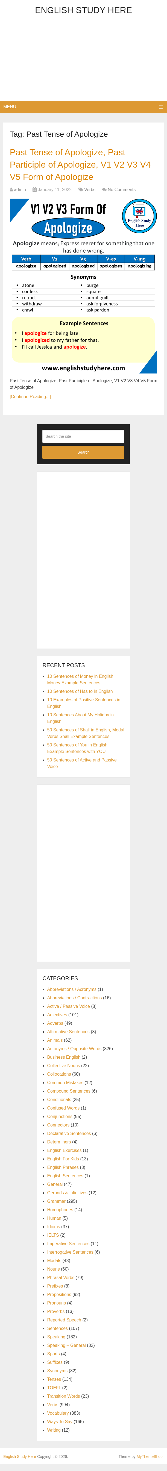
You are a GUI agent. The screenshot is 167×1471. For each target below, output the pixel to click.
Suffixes (55, 1369)
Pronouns (56, 1309)
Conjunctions (59, 1123)
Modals (54, 1267)
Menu (9, 106)
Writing (54, 1437)
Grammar (56, 1208)
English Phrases (63, 1174)
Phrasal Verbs (60, 1284)
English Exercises (64, 1157)
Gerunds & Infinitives (67, 1199)
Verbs (89, 196)
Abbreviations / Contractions (74, 1004)
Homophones (60, 1216)
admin (20, 196)
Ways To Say (59, 1428)
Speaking (56, 1343)
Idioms (53, 1233)
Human (54, 1225)
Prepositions (59, 1301)
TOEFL (54, 1394)
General (55, 1191)
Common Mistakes (65, 1089)
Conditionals (59, 1106)
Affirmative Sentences (68, 1038)
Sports (53, 1360)
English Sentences (65, 1182)
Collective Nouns (63, 1072)
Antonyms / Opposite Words (74, 1055)
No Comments (122, 196)
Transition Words (63, 1403)
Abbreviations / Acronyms (71, 996)
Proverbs (56, 1318)
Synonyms (57, 1377)
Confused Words (63, 1115)
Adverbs (55, 1030)
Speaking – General (66, 1352)
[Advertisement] (83, 60)
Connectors (58, 1131)
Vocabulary (58, 1420)
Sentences (57, 1335)
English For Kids (63, 1165)
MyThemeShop (150, 1463)
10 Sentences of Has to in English (80, 698)
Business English (63, 1064)
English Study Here (83, 10)
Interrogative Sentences (70, 1259)
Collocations (59, 1081)
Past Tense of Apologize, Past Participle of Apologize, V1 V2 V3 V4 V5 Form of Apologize (78, 168)
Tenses (54, 1386)
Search (83, 459)
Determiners (59, 1148)
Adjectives (57, 1021)
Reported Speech (64, 1326)
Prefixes (55, 1293)
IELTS (53, 1242)
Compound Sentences (68, 1098)
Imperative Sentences (68, 1250)
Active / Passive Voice (68, 1013)
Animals (55, 1047)
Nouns (53, 1276)
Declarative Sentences (69, 1140)
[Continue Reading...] (30, 403)
